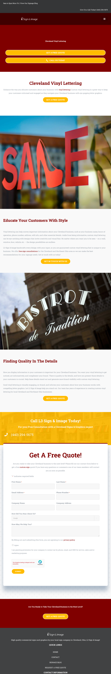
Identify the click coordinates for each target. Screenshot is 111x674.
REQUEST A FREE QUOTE (55, 667)
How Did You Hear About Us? (24, 514)
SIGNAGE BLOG (55, 662)
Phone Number (63, 492)
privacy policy (69, 540)
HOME (55, 652)
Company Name (18, 503)
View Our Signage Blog (29, 3)
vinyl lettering (64, 89)
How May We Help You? (22, 524)
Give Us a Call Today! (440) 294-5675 (94, 10)
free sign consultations (28, 251)
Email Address (18, 492)
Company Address (63, 503)
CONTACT (55, 657)
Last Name (61, 482)
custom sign (25, 467)
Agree (16, 545)
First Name (17, 482)
